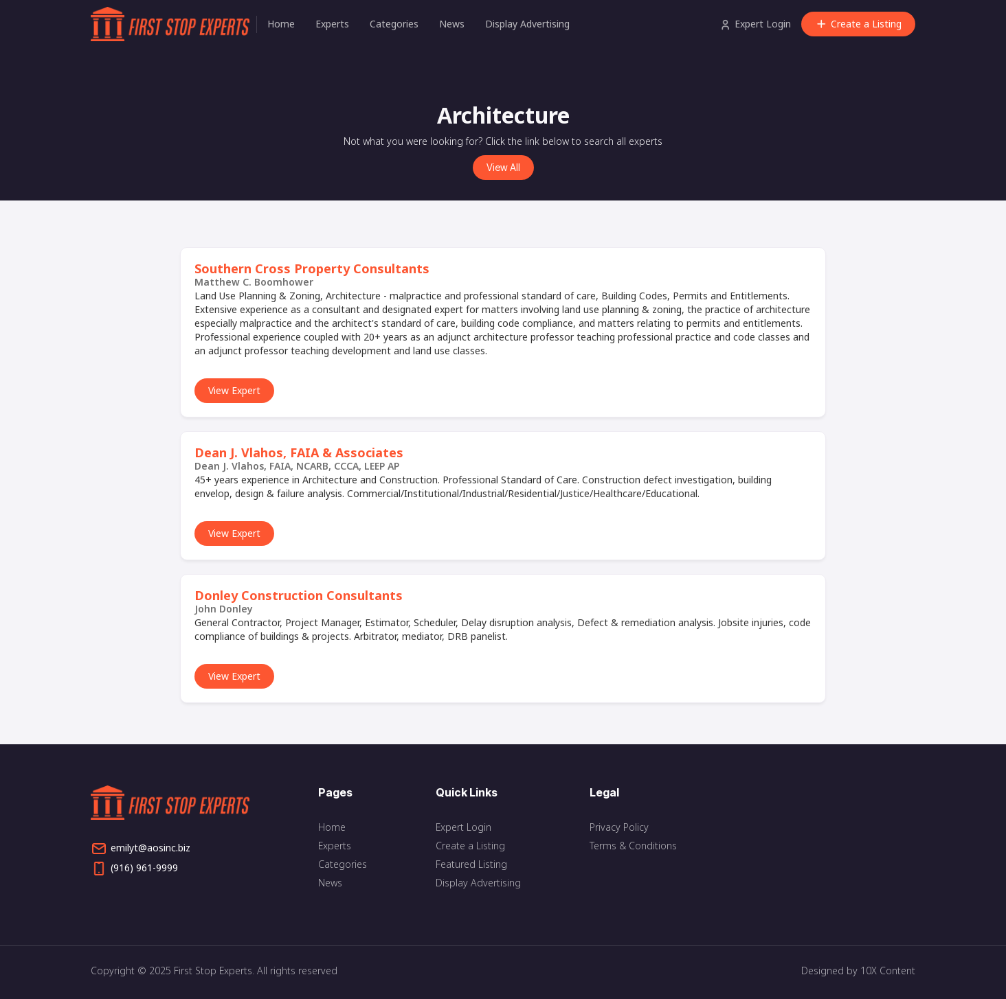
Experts (332, 23)
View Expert (234, 390)
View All (503, 167)
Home (281, 23)
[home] (173, 24)
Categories (394, 23)
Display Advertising (527, 23)
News (452, 23)
